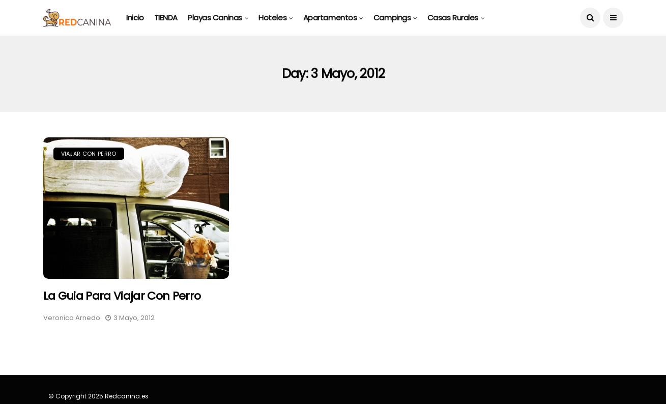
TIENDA (166, 17)
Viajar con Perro (89, 154)
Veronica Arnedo (71, 318)
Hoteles (272, 17)
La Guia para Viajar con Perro (122, 296)
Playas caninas (215, 17)
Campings (392, 17)
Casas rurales (452, 17)
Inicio (134, 17)
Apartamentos (330, 17)
